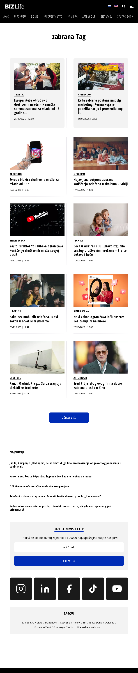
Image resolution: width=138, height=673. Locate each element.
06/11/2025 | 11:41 (19, 327)
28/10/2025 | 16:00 (83, 327)
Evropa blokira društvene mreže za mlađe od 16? (34, 181)
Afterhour (89, 16)
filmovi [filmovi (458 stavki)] (76, 622)
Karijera (72, 16)
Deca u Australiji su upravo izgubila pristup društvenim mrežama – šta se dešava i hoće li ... (99, 250)
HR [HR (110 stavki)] (84, 622)
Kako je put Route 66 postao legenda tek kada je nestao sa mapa (51, 476)
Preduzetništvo (53, 16)
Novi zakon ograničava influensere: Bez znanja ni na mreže (98, 319)
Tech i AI (19, 94)
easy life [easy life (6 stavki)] (65, 622)
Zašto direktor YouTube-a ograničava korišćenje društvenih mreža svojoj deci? (36, 250)
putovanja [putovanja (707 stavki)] (59, 627)
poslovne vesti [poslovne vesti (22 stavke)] (42, 627)
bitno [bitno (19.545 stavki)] (39, 622)
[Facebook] (69, 589)
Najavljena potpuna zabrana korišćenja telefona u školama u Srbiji (100, 181)
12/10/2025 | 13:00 (83, 393)
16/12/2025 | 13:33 (19, 260)
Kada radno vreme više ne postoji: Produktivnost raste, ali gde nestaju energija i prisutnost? (60, 508)
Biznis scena (17, 240)
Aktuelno (16, 174)
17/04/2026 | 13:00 (19, 189)
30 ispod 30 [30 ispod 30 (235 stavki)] (28, 622)
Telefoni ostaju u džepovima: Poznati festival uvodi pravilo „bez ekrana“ (55, 496)
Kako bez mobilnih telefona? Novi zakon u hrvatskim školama (34, 319)
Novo (6, 16)
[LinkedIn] (45, 589)
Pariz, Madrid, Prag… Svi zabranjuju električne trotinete (35, 385)
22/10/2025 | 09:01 (19, 393)
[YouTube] (117, 589)
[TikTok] (93, 589)
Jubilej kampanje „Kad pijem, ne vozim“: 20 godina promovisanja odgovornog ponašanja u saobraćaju (65, 464)
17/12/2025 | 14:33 (83, 189)
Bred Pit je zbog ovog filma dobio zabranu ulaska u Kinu (97, 385)
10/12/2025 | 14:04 (83, 260)
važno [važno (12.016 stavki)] (71, 627)
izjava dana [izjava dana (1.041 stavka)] (95, 622)
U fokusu (20, 16)
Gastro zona (125, 16)
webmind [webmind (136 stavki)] (96, 627)
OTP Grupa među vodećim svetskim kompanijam (39, 486)
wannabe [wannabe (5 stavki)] (82, 627)
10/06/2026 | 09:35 (87, 118)
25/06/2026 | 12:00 (24, 118)
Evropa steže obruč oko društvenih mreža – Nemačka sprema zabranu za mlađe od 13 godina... (36, 106)
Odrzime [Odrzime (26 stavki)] (109, 622)
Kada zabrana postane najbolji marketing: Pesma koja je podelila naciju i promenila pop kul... (100, 106)
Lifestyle (15, 377)
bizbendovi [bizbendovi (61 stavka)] (51, 622)
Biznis (34, 16)
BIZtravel (106, 16)
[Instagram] (21, 589)
